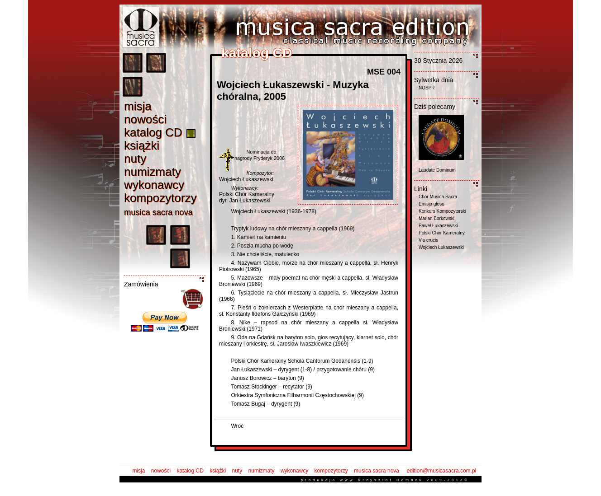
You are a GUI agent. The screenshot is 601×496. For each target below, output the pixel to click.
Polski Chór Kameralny (246, 194)
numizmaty (261, 471)
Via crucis (428, 240)
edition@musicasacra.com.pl (442, 471)
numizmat (152, 171)
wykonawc (154, 185)
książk (141, 145)
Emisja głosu (431, 203)
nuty (237, 471)
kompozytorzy (331, 471)
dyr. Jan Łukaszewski (244, 200)
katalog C (153, 132)
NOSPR (427, 87)
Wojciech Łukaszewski (246, 179)
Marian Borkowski (436, 218)
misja (138, 471)
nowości (161, 471)
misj (138, 106)
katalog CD (189, 471)
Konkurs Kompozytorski (442, 211)
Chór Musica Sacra (438, 196)
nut (135, 158)
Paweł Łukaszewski (438, 225)
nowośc (145, 119)
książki (218, 471)
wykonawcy (294, 471)
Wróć (237, 426)
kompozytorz (160, 198)
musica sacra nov (158, 212)
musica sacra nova (376, 471)
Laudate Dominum (437, 170)
